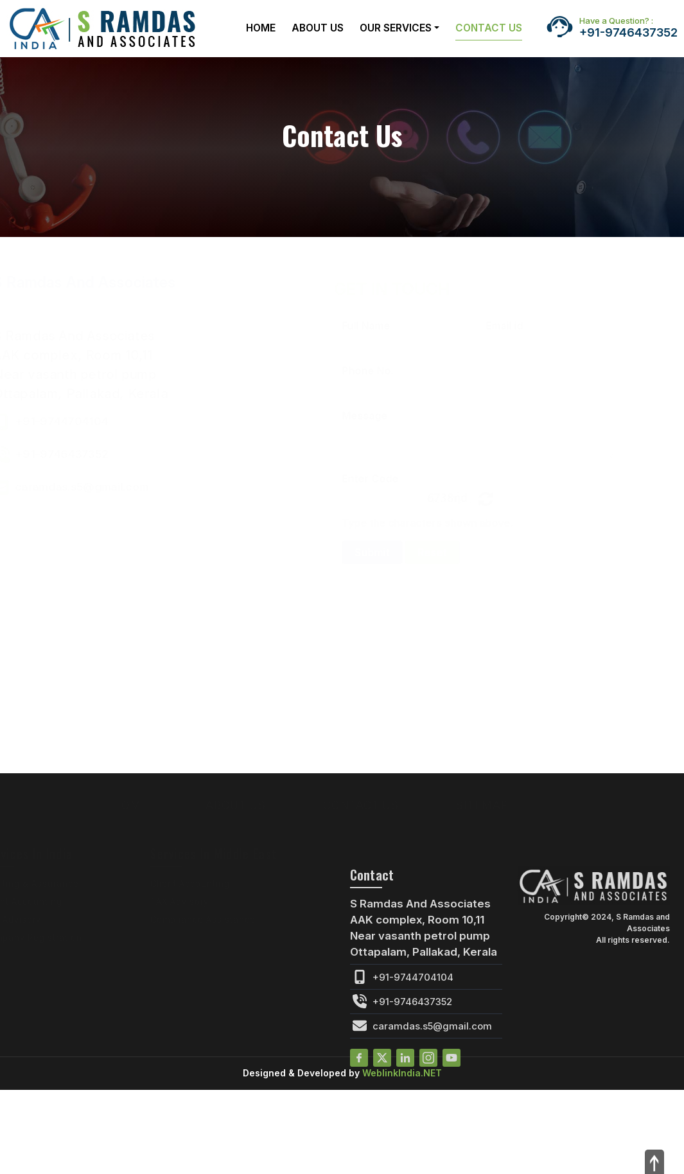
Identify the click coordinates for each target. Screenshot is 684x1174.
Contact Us (488, 28)
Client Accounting (42, 901)
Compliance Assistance (222, 919)
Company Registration (51, 937)
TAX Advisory (31, 919)
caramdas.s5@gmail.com (113, 486)
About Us (318, 28)
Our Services (396, 28)
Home (261, 28)
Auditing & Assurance (50, 883)
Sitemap (501, 805)
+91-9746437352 (628, 27)
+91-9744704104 (93, 421)
